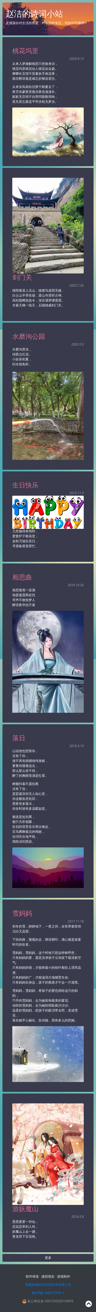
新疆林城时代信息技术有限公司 (48, 1285)
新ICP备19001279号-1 (48, 1293)
